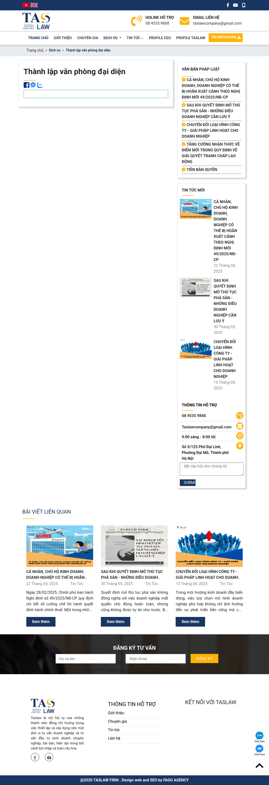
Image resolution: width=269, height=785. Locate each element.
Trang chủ (35, 50)
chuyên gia (87, 38)
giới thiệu (63, 38)
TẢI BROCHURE (226, 37)
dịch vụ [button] (110, 38)
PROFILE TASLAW (190, 38)
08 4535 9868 (157, 23)
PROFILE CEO (160, 38)
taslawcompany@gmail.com (217, 23)
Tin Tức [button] (135, 38)
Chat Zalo (259, 737)
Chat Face (259, 750)
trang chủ (38, 38)
